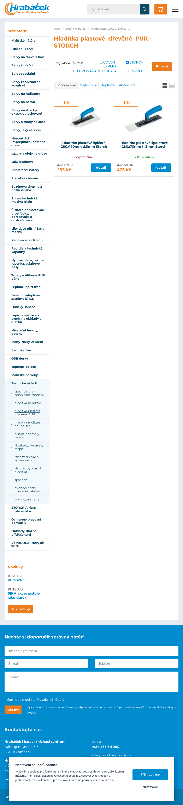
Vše (80, 62)
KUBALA (110, 71)
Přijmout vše (150, 774)
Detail (101, 167)
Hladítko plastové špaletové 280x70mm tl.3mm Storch (144, 145)
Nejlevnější (88, 85)
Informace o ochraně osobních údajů (34, 700)
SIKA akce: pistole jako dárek (24, 595)
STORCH (136, 62)
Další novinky (20, 609)
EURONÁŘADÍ (87, 71)
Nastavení (150, 787)
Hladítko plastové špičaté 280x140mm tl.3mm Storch (84, 145)
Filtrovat (162, 66)
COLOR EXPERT (109, 64)
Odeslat (13, 710)
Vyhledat (144, 9)
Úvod (57, 28)
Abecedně (127, 85)
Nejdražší (107, 85)
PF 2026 (15, 580)
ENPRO (136, 71)
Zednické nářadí (76, 28)
